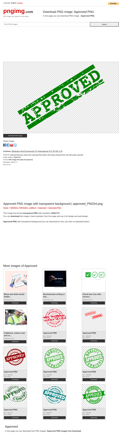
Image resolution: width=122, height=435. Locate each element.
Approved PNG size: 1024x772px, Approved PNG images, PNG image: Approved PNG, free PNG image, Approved (46, 155)
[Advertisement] (61, 45)
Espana (20, 3)
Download (15, 303)
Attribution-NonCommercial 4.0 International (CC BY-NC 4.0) (36, 151)
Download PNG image (15, 136)
